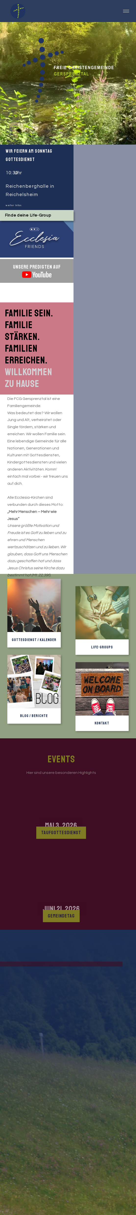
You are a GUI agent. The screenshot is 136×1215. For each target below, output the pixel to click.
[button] (126, 11)
